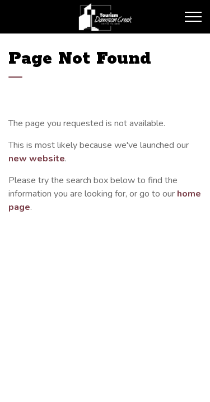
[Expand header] (193, 17)
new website (36, 158)
